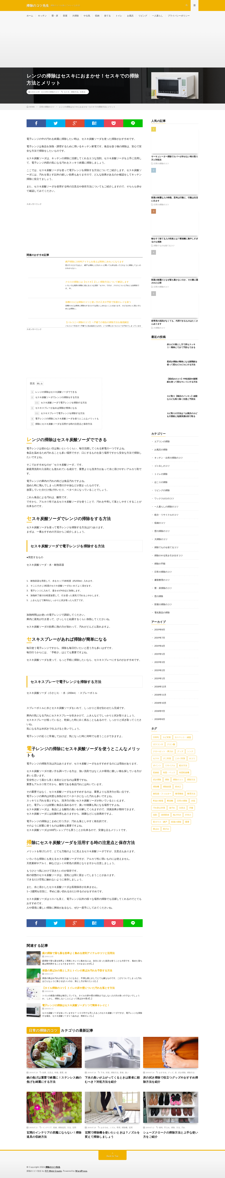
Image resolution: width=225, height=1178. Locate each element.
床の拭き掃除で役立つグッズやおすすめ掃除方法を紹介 (170, 1080)
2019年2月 (159, 670)
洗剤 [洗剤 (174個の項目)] (155, 814)
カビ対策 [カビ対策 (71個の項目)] (167, 737)
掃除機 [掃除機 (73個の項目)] (156, 786)
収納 (97, 15)
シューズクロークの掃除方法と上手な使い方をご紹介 (170, 1134)
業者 (122, 1073)
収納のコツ (159, 522)
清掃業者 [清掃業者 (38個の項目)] (165, 814)
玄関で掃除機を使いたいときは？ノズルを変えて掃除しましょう (112, 1134)
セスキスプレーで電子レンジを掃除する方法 (60, 413)
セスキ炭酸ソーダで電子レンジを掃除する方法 (61, 403)
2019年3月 (159, 662)
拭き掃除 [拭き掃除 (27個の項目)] (157, 779)
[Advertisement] (112, 44)
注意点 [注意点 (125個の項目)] (182, 807)
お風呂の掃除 (161, 449)
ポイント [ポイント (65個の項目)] (157, 765)
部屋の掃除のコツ (163, 604)
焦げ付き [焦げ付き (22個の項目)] (177, 814)
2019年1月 (159, 678)
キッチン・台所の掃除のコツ (168, 457)
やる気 (87, 15)
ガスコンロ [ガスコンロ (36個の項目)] (158, 744)
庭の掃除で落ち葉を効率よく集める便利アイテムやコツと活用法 (78, 952)
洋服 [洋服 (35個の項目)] (191, 807)
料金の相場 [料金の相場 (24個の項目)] (158, 800)
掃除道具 (62, 1127)
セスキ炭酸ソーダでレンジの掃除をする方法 (55, 397)
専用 (118, 1127)
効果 (44, 1073)
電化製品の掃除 (162, 612)
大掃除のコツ (159, 328)
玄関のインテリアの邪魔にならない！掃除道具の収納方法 (54, 1134)
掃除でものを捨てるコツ (164, 246)
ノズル (112, 1127)
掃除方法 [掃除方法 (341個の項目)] (191, 779)
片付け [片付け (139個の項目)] (188, 814)
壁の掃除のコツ (162, 531)
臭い (127, 1073)
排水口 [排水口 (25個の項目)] (178, 786)
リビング (142, 15)
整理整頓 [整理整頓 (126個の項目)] (179, 793)
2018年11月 (160, 694)
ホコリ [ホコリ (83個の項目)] (192, 758)
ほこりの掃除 (161, 482)
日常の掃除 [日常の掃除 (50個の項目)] (182, 800)
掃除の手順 (159, 563)
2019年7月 (159, 637)
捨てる (107, 15)
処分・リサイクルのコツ (166, 514)
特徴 (56, 1073)
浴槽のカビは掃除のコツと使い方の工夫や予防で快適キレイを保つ (98, 302)
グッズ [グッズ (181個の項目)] (180, 751)
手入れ (167, 1127)
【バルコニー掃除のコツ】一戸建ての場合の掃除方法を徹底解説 (97, 322)
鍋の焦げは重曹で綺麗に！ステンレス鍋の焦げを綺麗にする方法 (54, 1080)
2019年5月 (159, 654)
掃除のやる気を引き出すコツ (168, 555)
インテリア (47, 1127)
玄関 (74, 1127)
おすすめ (162, 1073)
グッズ (170, 1073)
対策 (108, 1073)
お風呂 (130, 15)
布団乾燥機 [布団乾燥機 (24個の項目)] (184, 772)
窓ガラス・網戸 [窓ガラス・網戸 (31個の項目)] (160, 822)
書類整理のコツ (162, 580)
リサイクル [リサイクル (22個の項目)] (170, 765)
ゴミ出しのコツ (162, 465)
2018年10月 (160, 702)
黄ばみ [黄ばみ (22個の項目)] (156, 829)
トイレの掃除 (161, 474)
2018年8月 (159, 719)
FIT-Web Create (53, 1171)
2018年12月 (160, 686)
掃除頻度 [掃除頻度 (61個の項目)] (167, 786)
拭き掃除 (182, 1073)
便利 (161, 1127)
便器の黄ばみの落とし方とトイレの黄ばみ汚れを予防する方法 (77, 970)
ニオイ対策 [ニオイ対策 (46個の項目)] (180, 758)
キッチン (42, 15)
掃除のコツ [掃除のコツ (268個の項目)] (178, 779)
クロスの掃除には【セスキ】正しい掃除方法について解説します (97, 281)
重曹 (61, 1073)
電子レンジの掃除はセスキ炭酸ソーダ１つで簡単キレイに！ (76, 1005)
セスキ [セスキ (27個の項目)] (156, 758)
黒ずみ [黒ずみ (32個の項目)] (166, 829)
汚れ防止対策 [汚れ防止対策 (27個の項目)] (159, 807)
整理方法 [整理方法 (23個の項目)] (191, 793)
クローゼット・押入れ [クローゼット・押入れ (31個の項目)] (163, 751)
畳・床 (55, 15)
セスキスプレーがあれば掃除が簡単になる (54, 408)
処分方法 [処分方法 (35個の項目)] (183, 765)
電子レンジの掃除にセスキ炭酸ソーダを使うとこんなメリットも (65, 419)
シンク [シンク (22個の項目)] (190, 751)
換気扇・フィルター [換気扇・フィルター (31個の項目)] (162, 793)
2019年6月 (159, 645)
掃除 (173, 1127)
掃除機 (124, 1127)
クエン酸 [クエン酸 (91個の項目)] (171, 744)
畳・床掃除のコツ (163, 588)
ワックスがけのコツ (164, 498)
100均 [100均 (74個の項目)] (156, 737)
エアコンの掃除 (162, 441)
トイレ (119, 15)
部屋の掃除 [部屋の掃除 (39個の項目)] (176, 822)
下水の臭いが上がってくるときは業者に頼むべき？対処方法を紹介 (112, 1080)
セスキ (67, 92)
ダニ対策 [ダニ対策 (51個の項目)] (167, 758)
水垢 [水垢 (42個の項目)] (193, 800)
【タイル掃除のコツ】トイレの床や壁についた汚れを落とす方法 (78, 987)
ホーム (30, 15)
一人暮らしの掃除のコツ (166, 506)
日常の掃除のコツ (51, 92)
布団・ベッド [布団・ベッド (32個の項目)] (169, 772)
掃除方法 (74, 92)
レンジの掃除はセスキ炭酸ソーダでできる (54, 392)
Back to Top (112, 1156)
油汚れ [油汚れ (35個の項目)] (172, 807)
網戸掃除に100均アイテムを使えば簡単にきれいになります (94, 261)
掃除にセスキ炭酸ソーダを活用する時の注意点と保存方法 (61, 424)
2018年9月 (159, 711)
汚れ (183, 1127)
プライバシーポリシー (179, 15)
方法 (69, 1127)
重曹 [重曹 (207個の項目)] (187, 822)
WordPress (81, 1171)
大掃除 (75, 15)
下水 (102, 1073)
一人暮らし (157, 15)
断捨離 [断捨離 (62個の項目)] (170, 800)
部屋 (65, 15)
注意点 (82, 92)
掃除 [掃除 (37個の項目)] (167, 779)
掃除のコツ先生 (52, 1167)
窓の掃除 (158, 596)
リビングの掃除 (162, 490)
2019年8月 (159, 629)
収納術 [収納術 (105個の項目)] (156, 772)
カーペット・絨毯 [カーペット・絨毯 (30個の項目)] (183, 737)
